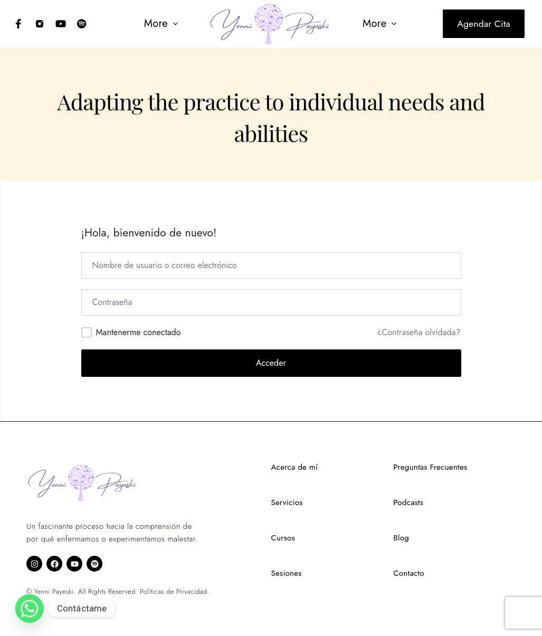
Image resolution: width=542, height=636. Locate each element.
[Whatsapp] (29, 608)
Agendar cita (483, 24)
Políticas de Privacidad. (174, 591)
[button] (162, 24)
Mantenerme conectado (138, 332)
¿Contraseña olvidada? (418, 332)
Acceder (271, 363)
